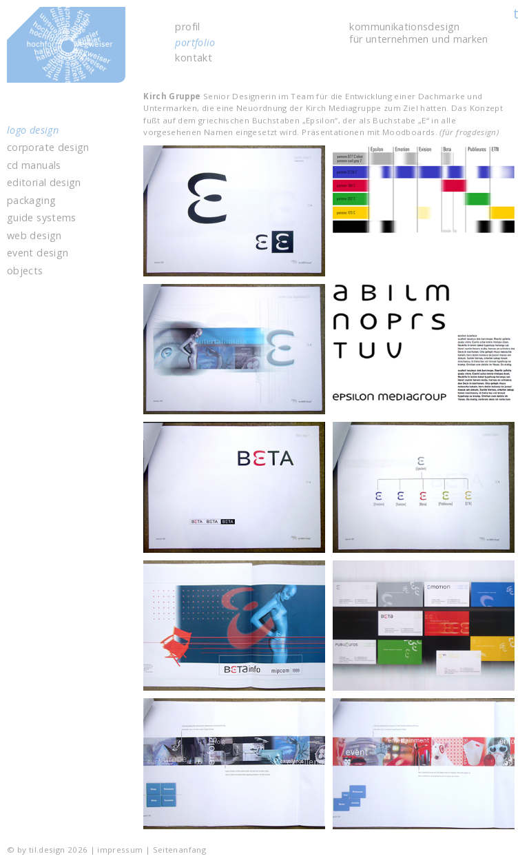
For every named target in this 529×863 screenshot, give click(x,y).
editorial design (44, 182)
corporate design (48, 147)
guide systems (41, 218)
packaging (31, 200)
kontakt (193, 58)
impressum (120, 849)
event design (37, 253)
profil (187, 27)
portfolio (195, 43)
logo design (33, 130)
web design (34, 236)
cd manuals (34, 165)
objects (25, 271)
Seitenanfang (179, 849)
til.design (95, 53)
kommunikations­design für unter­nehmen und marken (418, 32)
